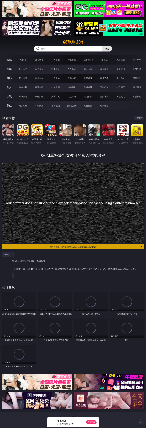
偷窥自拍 (23, 87)
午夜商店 (39, 105)
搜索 (107, 48)
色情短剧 (104, 105)
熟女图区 (121, 87)
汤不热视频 (72, 105)
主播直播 (121, 69)
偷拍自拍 (39, 78)
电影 (9, 78)
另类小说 (104, 96)
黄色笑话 (121, 96)
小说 (9, 96)
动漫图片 (72, 87)
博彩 (9, 60)
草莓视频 (55, 105)
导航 (9, 105)
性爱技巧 (137, 96)
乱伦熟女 (121, 78)
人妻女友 (55, 96)
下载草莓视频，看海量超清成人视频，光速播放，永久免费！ (95, 246)
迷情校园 (88, 96)
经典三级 (104, 78)
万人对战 (55, 60)
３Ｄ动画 (72, 69)
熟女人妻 (88, 69)
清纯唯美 (104, 87)
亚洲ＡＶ (23, 69)
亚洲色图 (39, 87)
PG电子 (22, 60)
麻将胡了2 (88, 60)
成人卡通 (55, 78)
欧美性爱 (72, 78)
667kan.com (73, 42)
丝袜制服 (104, 69)
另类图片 (137, 87)
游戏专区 (72, 60)
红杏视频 (88, 105)
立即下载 (91, 422)
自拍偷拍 (39, 69)
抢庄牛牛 (137, 60)
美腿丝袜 (88, 87)
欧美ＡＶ (55, 69)
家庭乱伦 (39, 96)
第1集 (6, 254)
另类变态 (137, 78)
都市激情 (23, 96)
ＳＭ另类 (137, 69)
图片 (9, 87)
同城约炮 (23, 105)
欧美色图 (55, 87)
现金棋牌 (121, 60)
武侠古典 (72, 96)
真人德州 (39, 60)
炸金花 (104, 60)
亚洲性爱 (23, 78)
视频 (9, 69)
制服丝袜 (88, 78)
